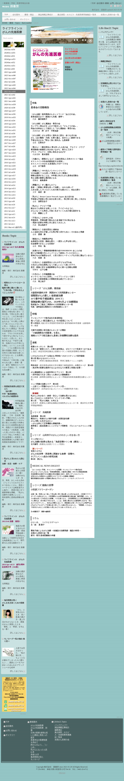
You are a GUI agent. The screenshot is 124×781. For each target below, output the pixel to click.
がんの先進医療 (37, 725)
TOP (93, 3)
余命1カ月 (35, 754)
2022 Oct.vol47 (10, 79)
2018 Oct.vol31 (10, 130)
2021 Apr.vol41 (10, 98)
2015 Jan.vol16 (10, 179)
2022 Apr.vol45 (10, 85)
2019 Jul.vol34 (9, 121)
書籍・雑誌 (29, 15)
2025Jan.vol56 (9, 50)
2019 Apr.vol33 (10, 124)
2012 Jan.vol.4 (9, 217)
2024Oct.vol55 (9, 53)
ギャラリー (24, 19)
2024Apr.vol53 (9, 59)
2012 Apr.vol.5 (9, 214)
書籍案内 (32, 722)
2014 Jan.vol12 (10, 192)
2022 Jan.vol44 (10, 88)
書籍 (107, 3)
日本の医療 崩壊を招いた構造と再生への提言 (39, 735)
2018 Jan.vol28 (10, 140)
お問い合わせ (115, 3)
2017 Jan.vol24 (10, 153)
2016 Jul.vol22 (9, 159)
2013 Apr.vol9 (9, 201)
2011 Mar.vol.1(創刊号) (13, 227)
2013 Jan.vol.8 (9, 205)
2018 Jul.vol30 (9, 134)
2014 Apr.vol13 (10, 188)
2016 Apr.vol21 (10, 163)
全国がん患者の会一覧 (110, 15)
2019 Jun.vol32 (10, 127)
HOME (4, 23)
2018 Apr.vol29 (10, 137)
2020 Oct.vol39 (10, 104)
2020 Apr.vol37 (10, 111)
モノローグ (35, 759)
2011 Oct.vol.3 (9, 221)
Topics (17, 23)
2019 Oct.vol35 (10, 117)
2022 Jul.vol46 (9, 82)
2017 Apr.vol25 (10, 150)
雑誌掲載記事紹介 (45, 15)
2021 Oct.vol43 (10, 92)
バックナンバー (61, 725)
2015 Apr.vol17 (10, 176)
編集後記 (58, 730)
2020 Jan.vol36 (10, 114)
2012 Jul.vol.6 (9, 211)
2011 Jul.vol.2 (9, 224)
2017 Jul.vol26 (9, 146)
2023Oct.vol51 (9, 66)
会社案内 (100, 3)
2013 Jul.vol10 (9, 198)
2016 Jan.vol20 (10, 166)
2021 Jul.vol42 (9, 95)
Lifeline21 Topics (59, 722)
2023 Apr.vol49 (10, 72)
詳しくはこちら (114, 55)
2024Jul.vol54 (9, 56)
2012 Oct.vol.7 (9, 208)
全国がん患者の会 (62, 740)
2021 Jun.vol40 (10, 101)
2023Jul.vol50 (9, 69)
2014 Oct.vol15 (10, 182)
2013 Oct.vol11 (10, 195)
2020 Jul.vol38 (9, 108)
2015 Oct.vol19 (10, 169)
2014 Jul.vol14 (9, 185)
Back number (27, 23)
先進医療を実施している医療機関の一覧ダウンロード (110, 196)
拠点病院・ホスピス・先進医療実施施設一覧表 (77, 15)
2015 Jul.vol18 (9, 172)
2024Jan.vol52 (9, 62)
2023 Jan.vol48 (10, 75)
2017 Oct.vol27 (10, 143)
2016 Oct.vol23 (10, 156)
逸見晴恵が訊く (37, 757)
